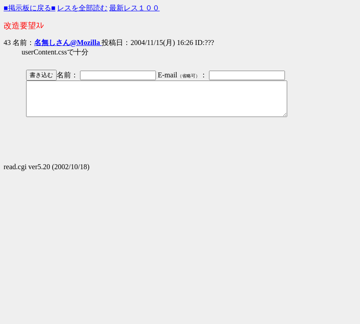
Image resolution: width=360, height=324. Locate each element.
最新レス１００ (134, 8)
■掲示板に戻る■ (29, 8)
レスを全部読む (82, 8)
